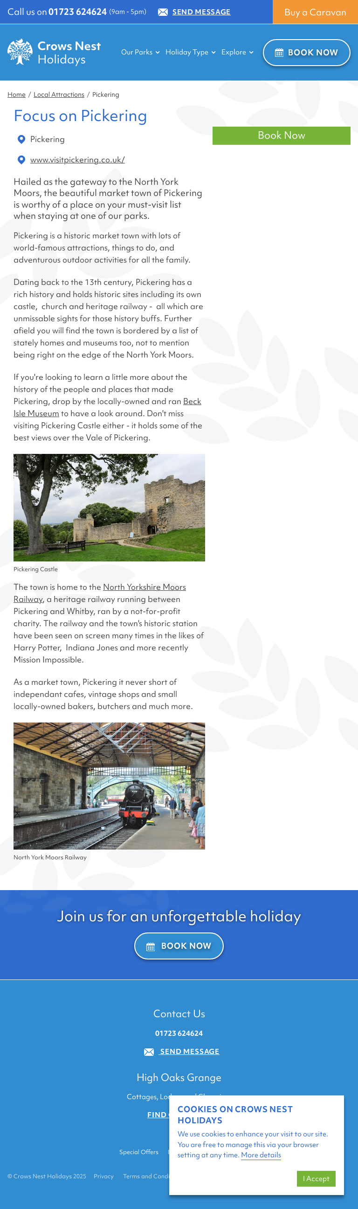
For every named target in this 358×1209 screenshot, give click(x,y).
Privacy (104, 1176)
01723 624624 (77, 12)
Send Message (194, 12)
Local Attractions (59, 94)
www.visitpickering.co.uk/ (71, 159)
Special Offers (138, 1152)
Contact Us (179, 1013)
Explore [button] (237, 52)
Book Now (306, 52)
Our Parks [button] (140, 52)
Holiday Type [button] (190, 52)
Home (16, 94)
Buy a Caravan (315, 12)
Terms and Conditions (153, 1176)
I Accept (316, 1178)
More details (261, 1155)
